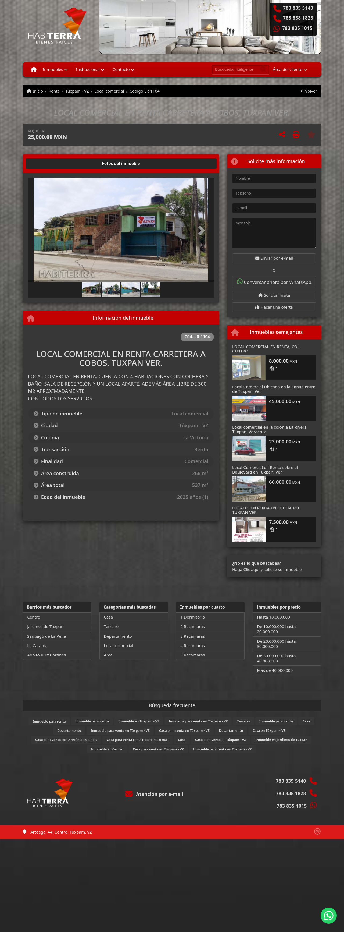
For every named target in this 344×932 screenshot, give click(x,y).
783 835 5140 (298, 8)
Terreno (111, 626)
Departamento (118, 636)
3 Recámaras (192, 636)
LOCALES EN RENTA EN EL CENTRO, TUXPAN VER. (266, 510)
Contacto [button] (121, 69)
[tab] (48, 163)
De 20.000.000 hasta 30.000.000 (276, 643)
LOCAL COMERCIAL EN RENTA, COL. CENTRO (266, 349)
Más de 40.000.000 (275, 670)
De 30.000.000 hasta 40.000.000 (276, 658)
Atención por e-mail (154, 794)
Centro (33, 617)
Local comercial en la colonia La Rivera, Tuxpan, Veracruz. (270, 429)
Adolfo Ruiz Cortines (46, 655)
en (138, 721)
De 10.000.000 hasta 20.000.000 (276, 629)
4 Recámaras (192, 645)
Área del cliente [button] (287, 69)
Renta (54, 91)
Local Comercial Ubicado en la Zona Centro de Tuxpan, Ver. (274, 389)
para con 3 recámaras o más (137, 739)
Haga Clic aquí (245, 569)
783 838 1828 (298, 18)
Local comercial (109, 91)
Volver (308, 91)
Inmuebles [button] (53, 69)
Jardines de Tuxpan (45, 626)
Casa (108, 617)
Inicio (35, 91)
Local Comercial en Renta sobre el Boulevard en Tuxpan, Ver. (265, 470)
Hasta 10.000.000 (273, 617)
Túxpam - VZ (77, 91)
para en (198, 721)
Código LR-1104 (145, 91)
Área (108, 655)
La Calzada (37, 645)
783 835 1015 (297, 28)
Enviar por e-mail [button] (274, 258)
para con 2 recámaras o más (66, 739)
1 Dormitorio (192, 617)
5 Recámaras (192, 655)
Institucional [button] (88, 69)
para (49, 721)
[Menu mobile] (34, 69)
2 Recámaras (192, 626)
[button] (42, 230)
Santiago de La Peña (46, 636)
